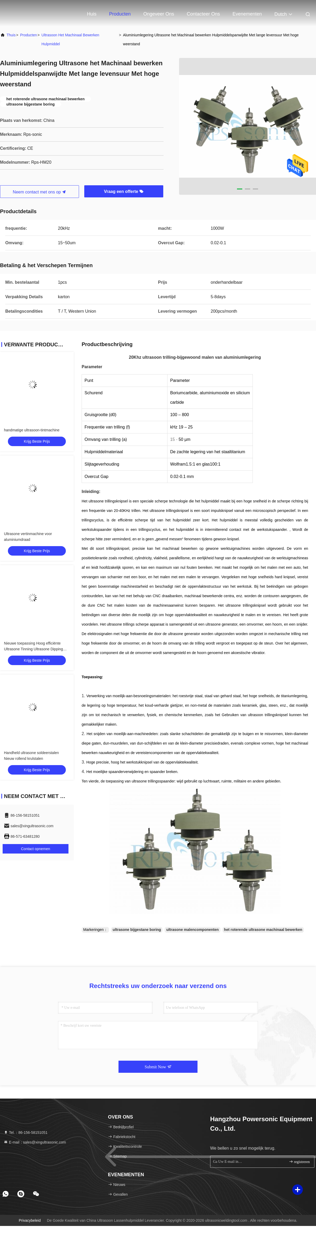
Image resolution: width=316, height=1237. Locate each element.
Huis (91, 14)
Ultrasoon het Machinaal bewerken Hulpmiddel (70, 39)
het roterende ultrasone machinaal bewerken (263, 929)
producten (28, 35)
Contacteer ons (203, 14)
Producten (120, 14)
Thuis (11, 35)
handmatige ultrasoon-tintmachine (32, 430)
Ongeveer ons (158, 14)
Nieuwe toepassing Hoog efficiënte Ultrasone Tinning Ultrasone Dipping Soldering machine (33, 649)
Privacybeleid (30, 1220)
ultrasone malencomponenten (192, 929)
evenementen (247, 14)
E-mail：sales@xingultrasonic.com (35, 1142)
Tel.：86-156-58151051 (25, 1132)
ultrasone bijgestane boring (137, 929)
